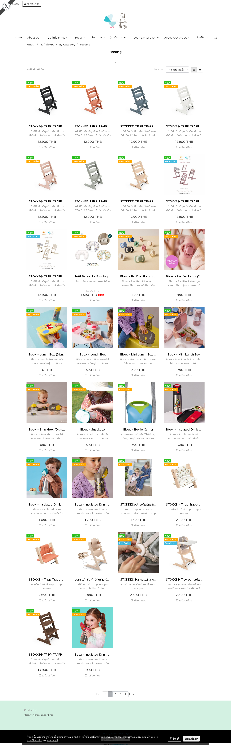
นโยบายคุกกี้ (52, 740)
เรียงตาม (159, 69)
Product (80, 37)
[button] (215, 37)
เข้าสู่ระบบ (12, 3)
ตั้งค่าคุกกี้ (174, 738)
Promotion (98, 37)
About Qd (35, 37)
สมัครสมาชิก (31, 3)
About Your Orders (177, 37)
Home (18, 37)
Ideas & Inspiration (146, 37)
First (99, 694)
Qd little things (57, 37)
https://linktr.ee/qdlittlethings (38, 715)
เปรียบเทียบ (48, 147)
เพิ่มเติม (202, 37)
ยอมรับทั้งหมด (191, 738)
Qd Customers (119, 37)
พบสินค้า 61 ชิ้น (35, 69)
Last (132, 694)
